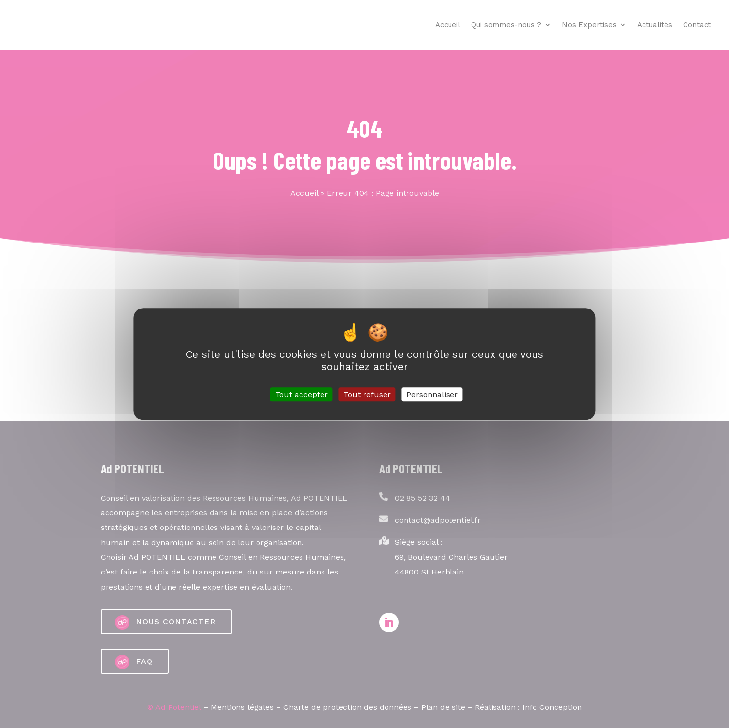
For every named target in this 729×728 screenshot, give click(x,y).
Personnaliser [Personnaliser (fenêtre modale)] (432, 394)
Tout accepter (301, 394)
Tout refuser (367, 394)
